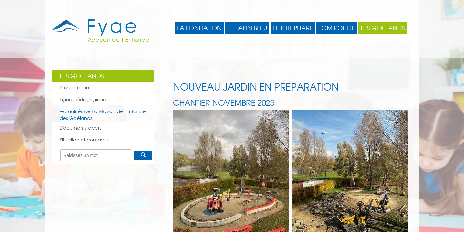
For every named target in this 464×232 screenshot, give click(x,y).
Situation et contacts (84, 140)
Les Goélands (383, 28)
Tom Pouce (337, 28)
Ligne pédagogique (83, 99)
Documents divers (81, 128)
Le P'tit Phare (293, 28)
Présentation (74, 87)
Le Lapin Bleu (247, 28)
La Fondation (199, 28)
